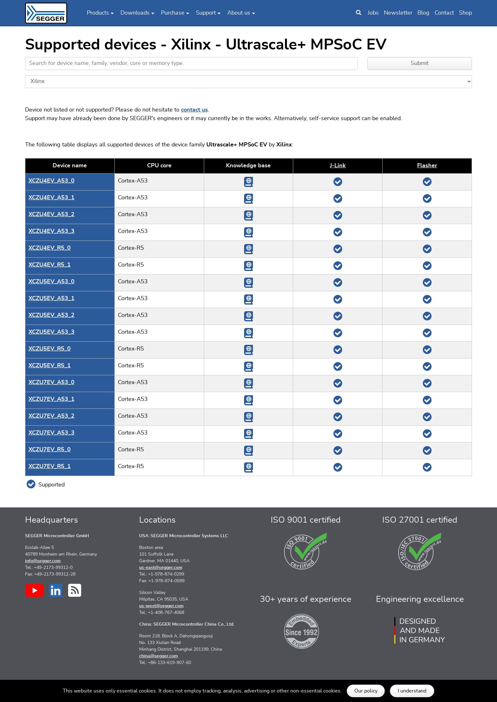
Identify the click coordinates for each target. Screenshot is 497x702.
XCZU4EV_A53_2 (51, 214)
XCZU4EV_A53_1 (51, 198)
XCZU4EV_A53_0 (51, 181)
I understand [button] (412, 690)
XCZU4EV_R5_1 (50, 265)
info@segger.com (43, 561)
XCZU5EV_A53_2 (51, 315)
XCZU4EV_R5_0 (50, 248)
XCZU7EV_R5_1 (50, 466)
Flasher (427, 166)
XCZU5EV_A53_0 (51, 282)
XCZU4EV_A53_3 (51, 231)
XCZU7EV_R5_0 (50, 450)
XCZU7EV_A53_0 (51, 382)
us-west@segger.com (161, 606)
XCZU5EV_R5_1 (50, 366)
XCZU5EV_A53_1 (51, 298)
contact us (194, 110)
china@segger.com (158, 656)
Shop (465, 13)
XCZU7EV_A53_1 (51, 399)
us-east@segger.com (160, 567)
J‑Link (338, 166)
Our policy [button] (366, 690)
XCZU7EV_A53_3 (51, 433)
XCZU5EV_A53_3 (51, 332)
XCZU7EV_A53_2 (51, 416)
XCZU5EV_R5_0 (50, 349)
